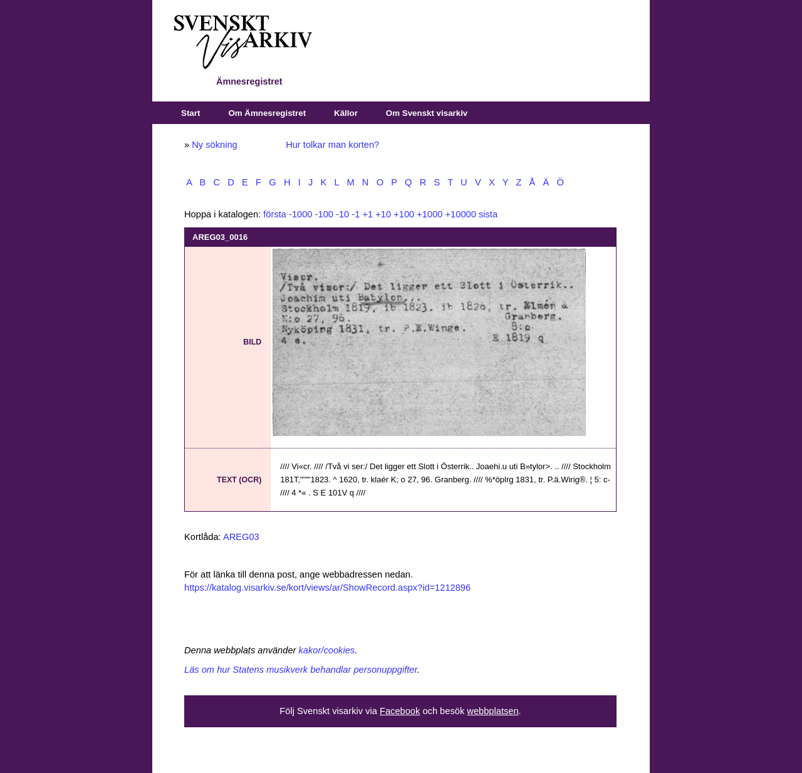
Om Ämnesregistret (267, 113)
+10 (383, 214)
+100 (403, 214)
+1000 (429, 214)
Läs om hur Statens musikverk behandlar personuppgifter (300, 670)
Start (190, 113)
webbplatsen (492, 711)
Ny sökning (214, 145)
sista (488, 214)
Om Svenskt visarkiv (426, 113)
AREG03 (241, 537)
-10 (342, 214)
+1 (367, 214)
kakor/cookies (327, 650)
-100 (324, 214)
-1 (356, 214)
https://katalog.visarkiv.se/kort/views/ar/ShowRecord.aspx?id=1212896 (327, 588)
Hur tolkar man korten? (332, 145)
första (274, 214)
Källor (346, 113)
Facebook (400, 711)
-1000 (301, 214)
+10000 (460, 214)
